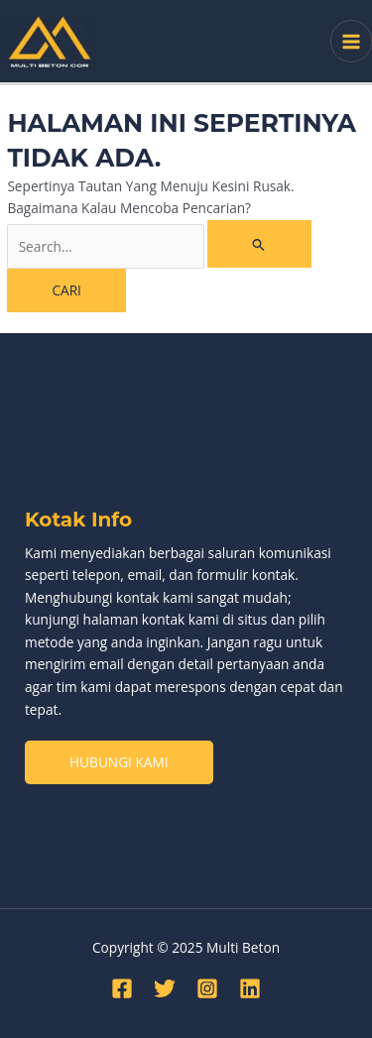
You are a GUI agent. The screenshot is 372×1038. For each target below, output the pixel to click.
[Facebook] (122, 988)
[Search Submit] (258, 244)
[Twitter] (165, 988)
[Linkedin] (250, 988)
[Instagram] (207, 988)
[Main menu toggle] (351, 41)
